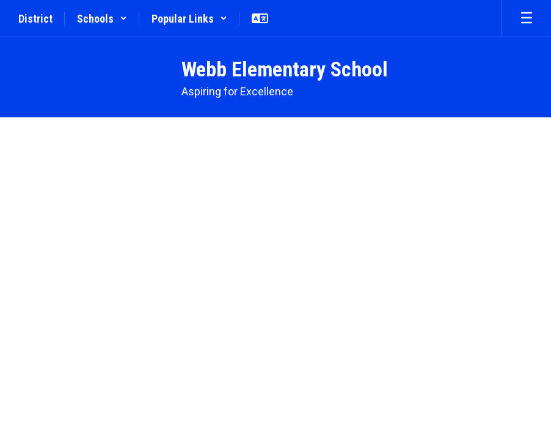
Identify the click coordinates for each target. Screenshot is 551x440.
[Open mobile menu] (526, 18)
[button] (102, 18)
